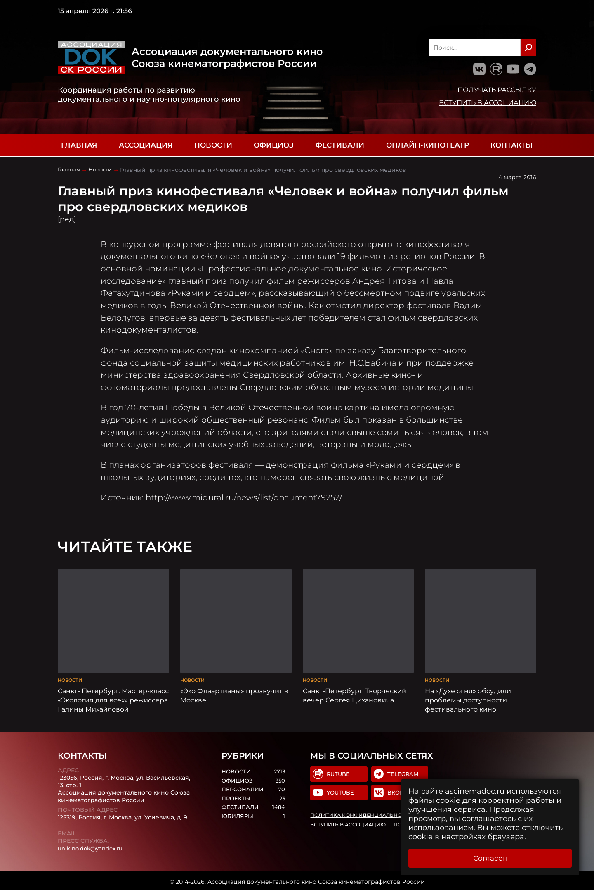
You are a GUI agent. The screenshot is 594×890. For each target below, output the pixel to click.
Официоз (274, 145)
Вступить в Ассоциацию (487, 102)
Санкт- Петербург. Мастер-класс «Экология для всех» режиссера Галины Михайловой (113, 697)
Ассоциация (145, 145)
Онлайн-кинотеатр (427, 145)
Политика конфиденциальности (361, 813)
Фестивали (340, 145)
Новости (213, 145)
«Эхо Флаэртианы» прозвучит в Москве (234, 692)
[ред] (67, 219)
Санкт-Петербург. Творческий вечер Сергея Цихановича (354, 692)
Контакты (511, 145)
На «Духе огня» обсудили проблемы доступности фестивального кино (468, 697)
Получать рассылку (496, 90)
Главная (79, 145)
